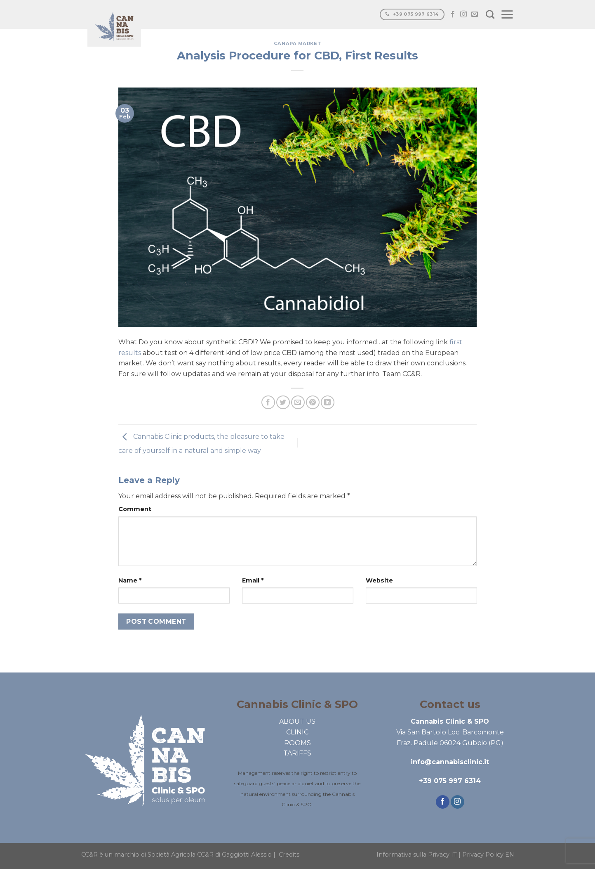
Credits (289, 854)
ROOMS (297, 743)
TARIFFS (297, 753)
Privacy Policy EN (488, 854)
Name (129, 580)
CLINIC (297, 732)
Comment (134, 509)
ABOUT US (297, 721)
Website (379, 580)
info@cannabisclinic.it (450, 762)
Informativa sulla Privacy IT (416, 854)
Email (252, 580)
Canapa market (297, 43)
